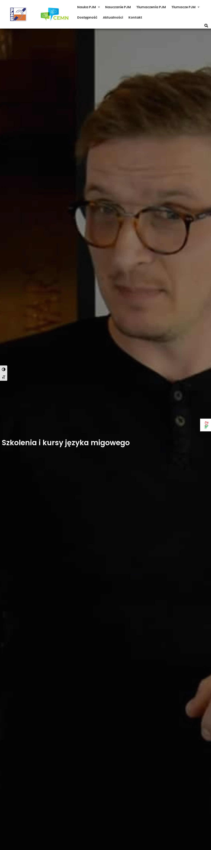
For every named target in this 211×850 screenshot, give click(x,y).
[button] (206, 26)
